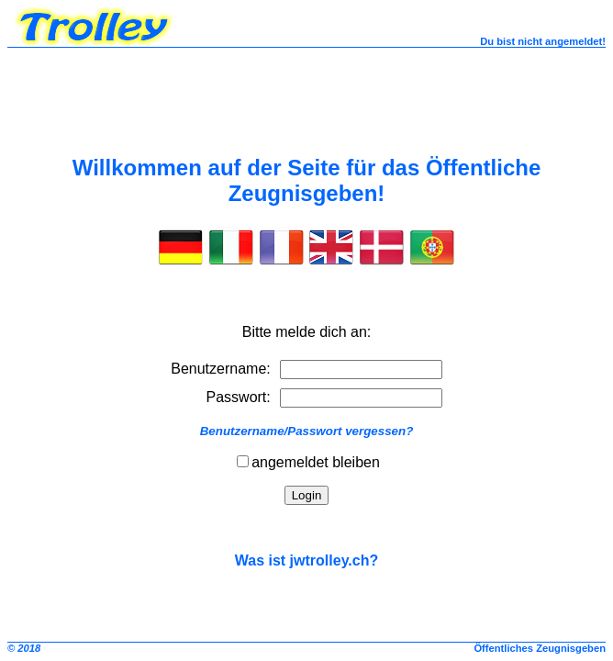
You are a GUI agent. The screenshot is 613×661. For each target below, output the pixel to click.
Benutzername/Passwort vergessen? (307, 431)
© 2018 (23, 648)
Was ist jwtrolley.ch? (306, 560)
